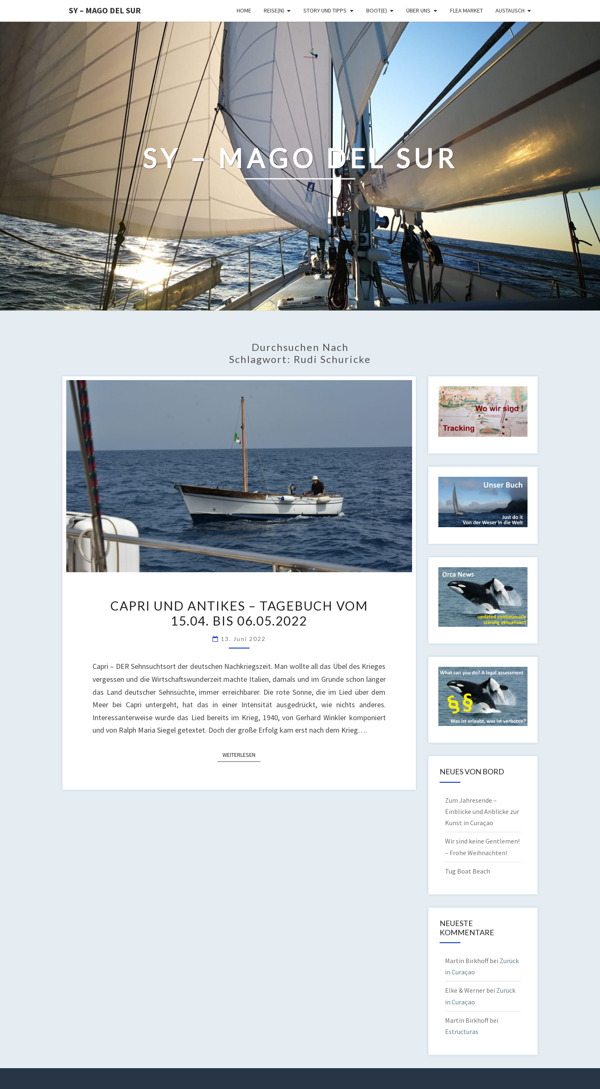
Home (244, 10)
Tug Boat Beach (467, 871)
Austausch (510, 10)
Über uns (418, 10)
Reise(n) (274, 10)
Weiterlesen (241, 754)
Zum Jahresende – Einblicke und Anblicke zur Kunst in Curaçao (482, 811)
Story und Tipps (325, 10)
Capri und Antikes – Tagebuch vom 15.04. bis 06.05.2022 (239, 613)
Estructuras (461, 1031)
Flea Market (466, 10)
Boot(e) (376, 10)
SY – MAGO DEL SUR (105, 10)
